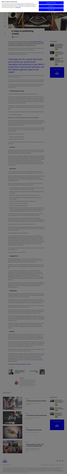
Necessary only (51, 6)
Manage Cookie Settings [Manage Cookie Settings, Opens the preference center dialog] (51, 2)
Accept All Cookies (51, 9)
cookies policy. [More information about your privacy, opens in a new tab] (18, 7)
